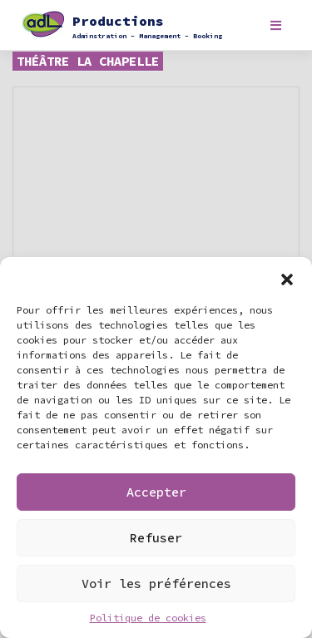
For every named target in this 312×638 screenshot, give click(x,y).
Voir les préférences (156, 583)
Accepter (156, 492)
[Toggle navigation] (276, 25)
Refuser (156, 538)
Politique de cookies (148, 617)
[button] (287, 278)
